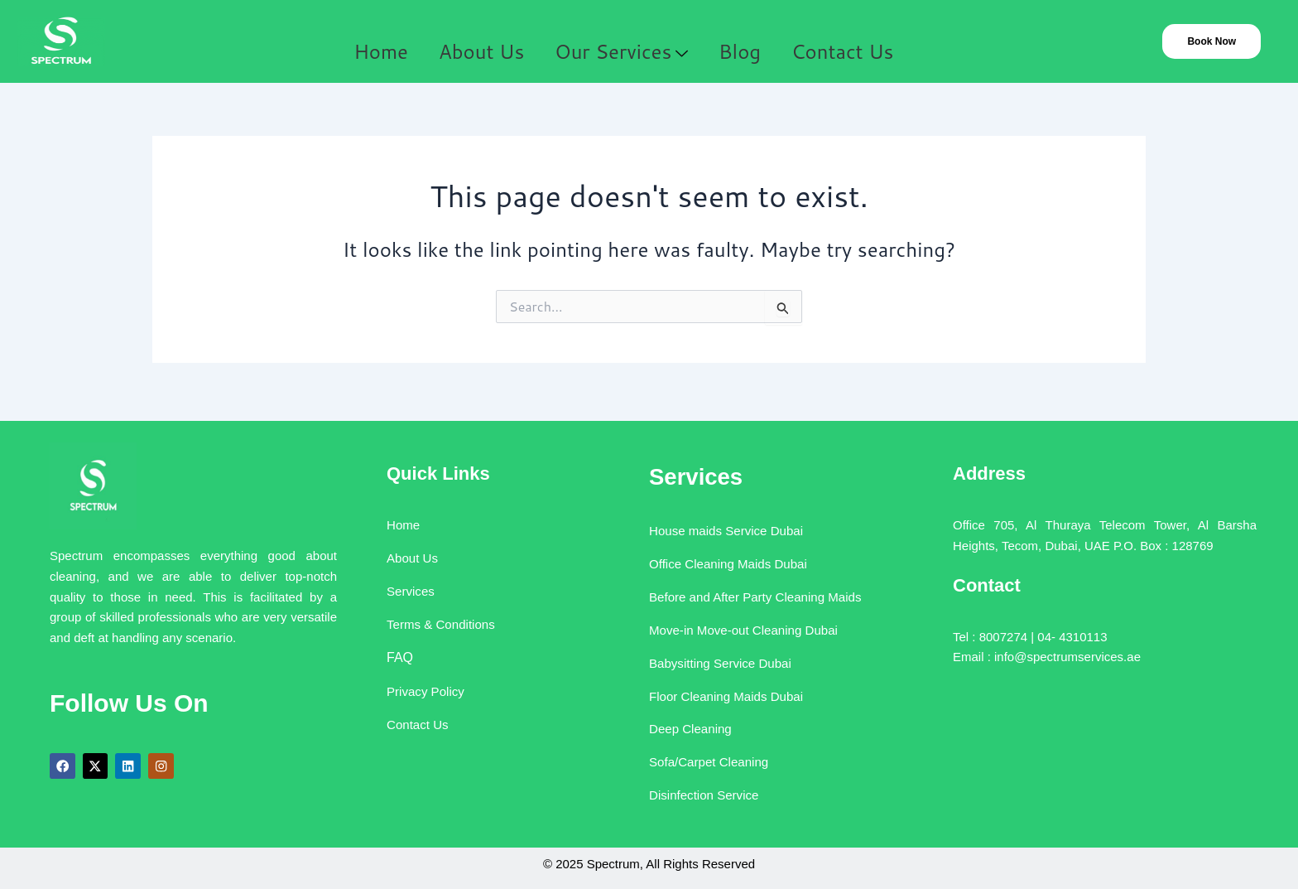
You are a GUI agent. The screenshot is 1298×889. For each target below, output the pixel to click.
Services (686, 468)
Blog (746, 42)
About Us (479, 42)
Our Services (622, 42)
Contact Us (857, 42)
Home (370, 42)
